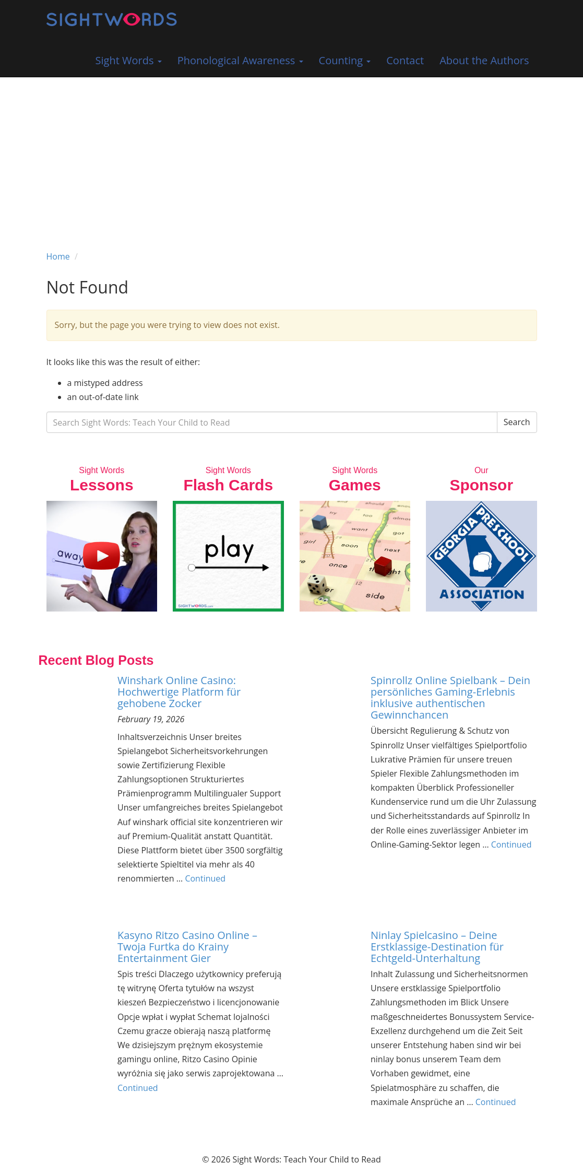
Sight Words (129, 60)
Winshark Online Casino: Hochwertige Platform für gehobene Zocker (179, 691)
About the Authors (484, 60)
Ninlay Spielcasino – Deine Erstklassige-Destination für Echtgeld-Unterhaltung (437, 946)
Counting (345, 60)
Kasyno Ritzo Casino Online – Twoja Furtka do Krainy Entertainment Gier (187, 946)
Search (517, 422)
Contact (405, 60)
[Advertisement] (291, 156)
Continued (205, 878)
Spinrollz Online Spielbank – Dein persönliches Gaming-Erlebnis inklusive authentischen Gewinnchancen (450, 697)
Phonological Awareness (240, 60)
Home (58, 256)
